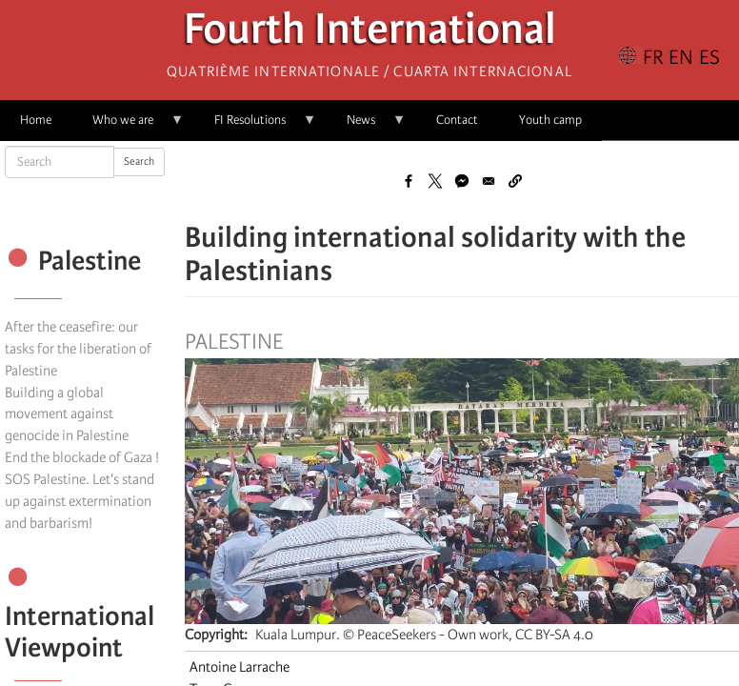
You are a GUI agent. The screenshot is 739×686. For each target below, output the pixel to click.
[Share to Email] (488, 181)
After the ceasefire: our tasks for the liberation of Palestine (78, 348)
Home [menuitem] (35, 119)
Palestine (234, 342)
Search (139, 161)
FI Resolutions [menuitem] (255, 126)
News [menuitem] (366, 126)
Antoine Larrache (240, 667)
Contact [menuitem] (457, 119)
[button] (515, 181)
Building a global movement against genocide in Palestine (67, 414)
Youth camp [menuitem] (550, 119)
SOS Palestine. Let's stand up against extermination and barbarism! (79, 501)
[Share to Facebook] (408, 181)
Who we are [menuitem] (128, 126)
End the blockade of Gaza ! (82, 457)
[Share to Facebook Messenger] (461, 181)
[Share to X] (435, 181)
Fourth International (370, 33)
